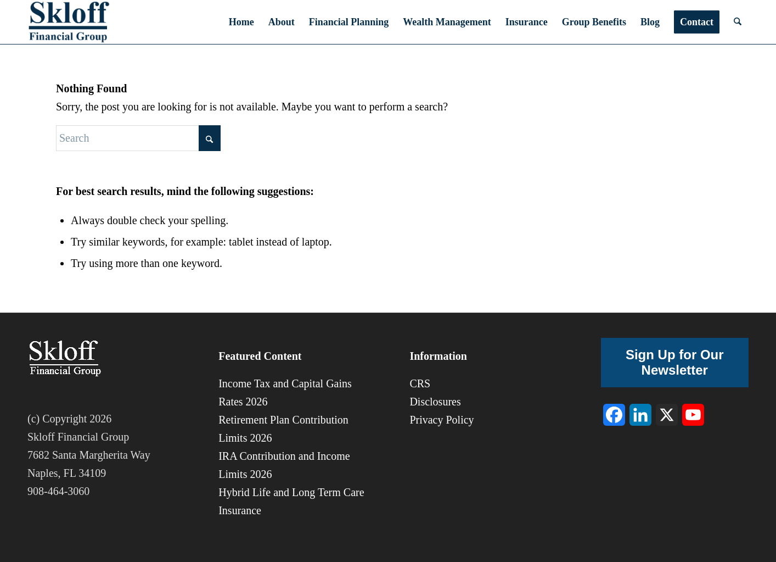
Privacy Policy (441, 420)
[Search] (738, 22)
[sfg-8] (68, 22)
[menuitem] (241, 22)
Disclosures (434, 402)
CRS (419, 383)
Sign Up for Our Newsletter (675, 362)
